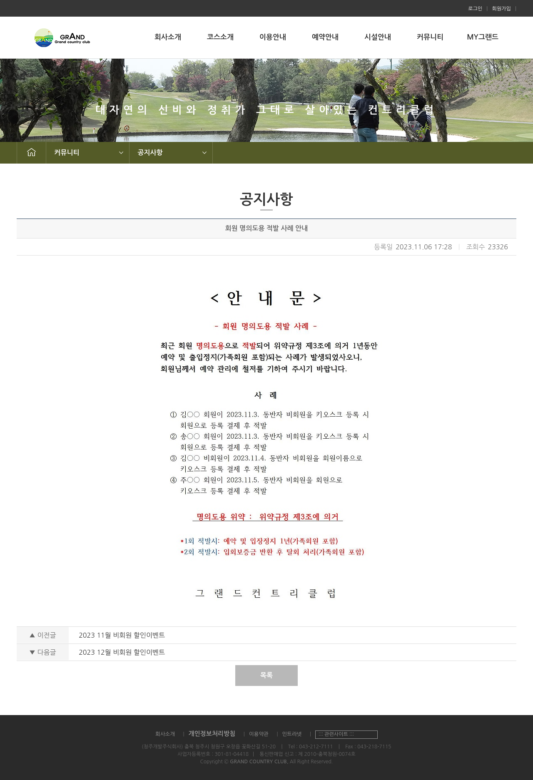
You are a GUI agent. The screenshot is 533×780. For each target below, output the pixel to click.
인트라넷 (291, 734)
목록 (266, 675)
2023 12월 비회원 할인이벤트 (122, 652)
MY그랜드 (482, 37)
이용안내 (272, 37)
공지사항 (150, 152)
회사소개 (167, 37)
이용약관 (259, 734)
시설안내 (377, 37)
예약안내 (325, 37)
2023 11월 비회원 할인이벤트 (122, 635)
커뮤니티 (430, 37)
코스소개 (220, 37)
